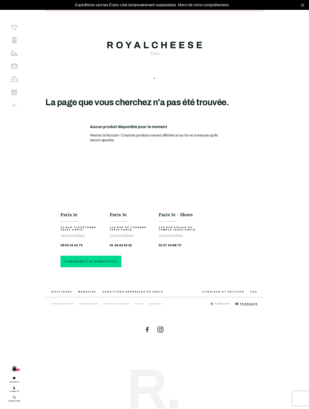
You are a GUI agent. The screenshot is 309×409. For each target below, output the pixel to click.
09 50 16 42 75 (71, 245)
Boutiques (62, 292)
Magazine (87, 292)
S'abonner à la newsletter (91, 261)
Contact (139, 303)
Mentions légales (88, 303)
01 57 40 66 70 (170, 245)
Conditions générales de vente (132, 292)
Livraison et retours (223, 292)
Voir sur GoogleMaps (72, 235)
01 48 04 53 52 (121, 245)
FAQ (253, 292)
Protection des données (116, 303)
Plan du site (155, 303)
